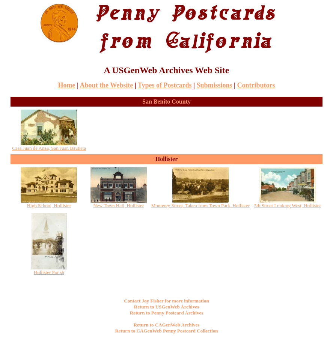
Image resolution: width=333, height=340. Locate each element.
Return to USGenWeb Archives (166, 307)
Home (66, 85)
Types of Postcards (165, 85)
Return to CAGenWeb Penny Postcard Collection (166, 331)
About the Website (106, 85)
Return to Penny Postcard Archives (166, 313)
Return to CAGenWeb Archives (167, 325)
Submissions (214, 85)
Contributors (256, 85)
